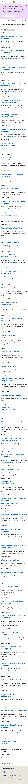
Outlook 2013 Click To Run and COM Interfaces (12, 175)
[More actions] (25, 20)
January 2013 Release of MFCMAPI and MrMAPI (13, 530)
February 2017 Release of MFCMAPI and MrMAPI (13, 68)
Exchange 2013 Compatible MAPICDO (9, 483)
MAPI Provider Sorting (9, 288)
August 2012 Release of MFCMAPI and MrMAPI (13, 664)
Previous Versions (13, 775)
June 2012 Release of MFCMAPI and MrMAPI (12, 726)
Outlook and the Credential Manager (8, 408)
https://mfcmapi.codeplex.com (11, 58)
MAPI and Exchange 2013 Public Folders (10, 336)
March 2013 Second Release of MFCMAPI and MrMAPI (11, 439)
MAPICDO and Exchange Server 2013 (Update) (12, 602)
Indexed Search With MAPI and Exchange (10, 272)
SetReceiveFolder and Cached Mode (14, 710)
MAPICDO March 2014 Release (11, 189)
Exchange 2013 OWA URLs (10, 366)
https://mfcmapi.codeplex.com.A (9, 462)
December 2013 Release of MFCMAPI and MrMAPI (10, 256)
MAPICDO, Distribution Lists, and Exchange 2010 (12, 648)
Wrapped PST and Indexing (10, 242)
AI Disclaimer (4, 775)
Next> (2, 757)
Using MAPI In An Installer (10, 352)
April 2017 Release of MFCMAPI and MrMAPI (12, 37)
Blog (20, 775)
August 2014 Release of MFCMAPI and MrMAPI (13, 130)
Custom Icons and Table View (11, 228)
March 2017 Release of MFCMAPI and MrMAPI (12, 52)
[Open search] (21, 2)
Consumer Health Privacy (7, 779)
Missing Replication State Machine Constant (10, 742)
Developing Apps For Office (11, 469)
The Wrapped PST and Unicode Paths (9, 695)
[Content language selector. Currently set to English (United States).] (8, 768)
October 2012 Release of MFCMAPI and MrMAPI (13, 617)
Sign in (25, 2)
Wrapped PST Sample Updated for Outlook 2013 (13, 546)
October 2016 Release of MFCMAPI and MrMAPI (13, 85)
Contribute (3, 777)
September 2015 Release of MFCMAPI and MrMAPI (10, 101)
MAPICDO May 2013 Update (11, 395)
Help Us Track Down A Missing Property (9, 303)
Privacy (9, 777)
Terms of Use (19, 779)
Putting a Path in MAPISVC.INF (12, 680)
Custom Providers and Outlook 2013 (14, 514)
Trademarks (3, 782)
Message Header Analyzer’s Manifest (8, 144)
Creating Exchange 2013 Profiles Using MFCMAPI (12, 379)
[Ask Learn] (22, 20)
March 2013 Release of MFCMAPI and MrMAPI (12, 456)
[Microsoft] (14, 2)
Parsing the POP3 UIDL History (12, 572)
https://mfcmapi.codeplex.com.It (12, 108)
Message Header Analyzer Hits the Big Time (13, 423)
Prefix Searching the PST (9, 215)
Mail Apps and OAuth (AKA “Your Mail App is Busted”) (12, 320)
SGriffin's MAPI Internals (10, 20)
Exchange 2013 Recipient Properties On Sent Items (13, 499)
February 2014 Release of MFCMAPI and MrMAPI (13, 202)
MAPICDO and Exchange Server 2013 (10, 633)
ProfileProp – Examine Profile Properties (9, 115)
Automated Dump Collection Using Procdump (11, 159)
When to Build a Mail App (10, 560)
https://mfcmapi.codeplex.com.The (12, 208)
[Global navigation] (1, 2)
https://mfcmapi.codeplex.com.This (10, 448)
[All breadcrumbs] (2, 20)
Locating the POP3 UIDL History (12, 587)
